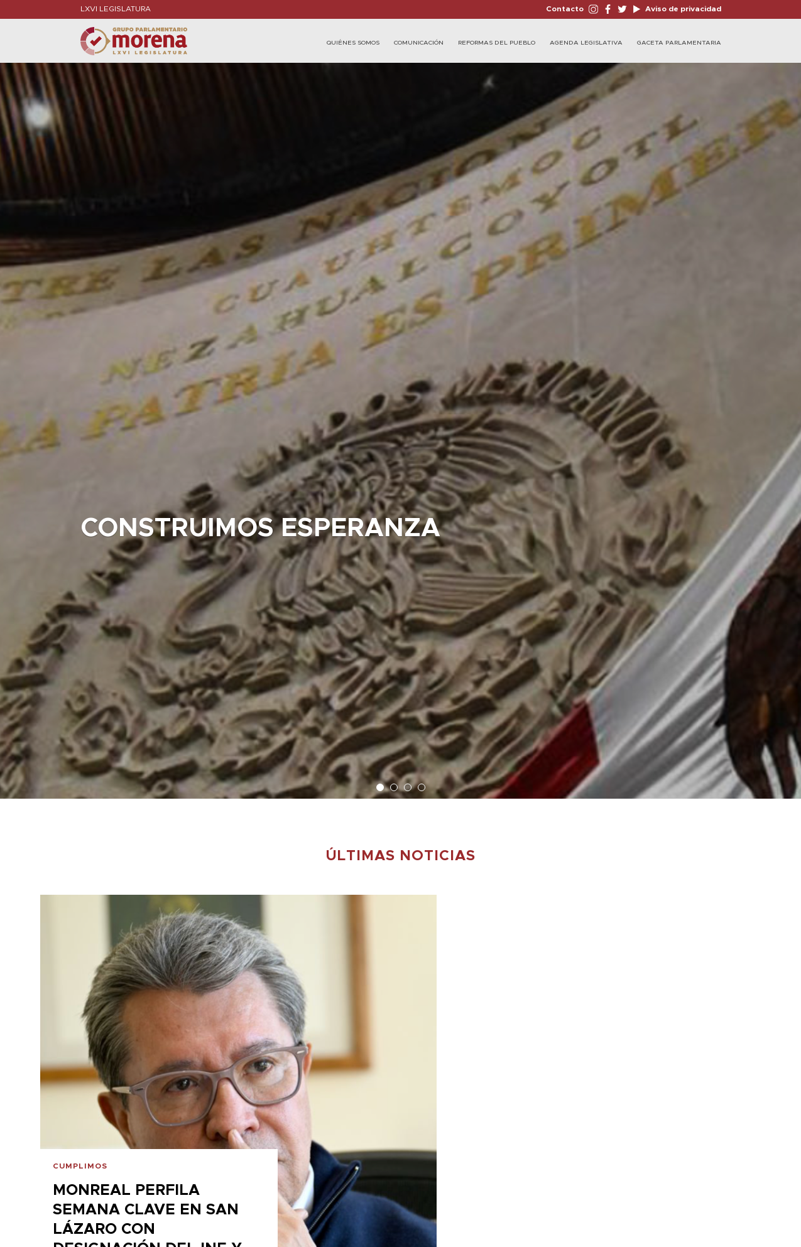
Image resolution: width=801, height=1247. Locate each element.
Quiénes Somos (353, 43)
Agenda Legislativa (586, 43)
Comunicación (419, 43)
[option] (400, 424)
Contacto (565, 9)
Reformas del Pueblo (496, 43)
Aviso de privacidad (682, 9)
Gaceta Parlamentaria (679, 43)
